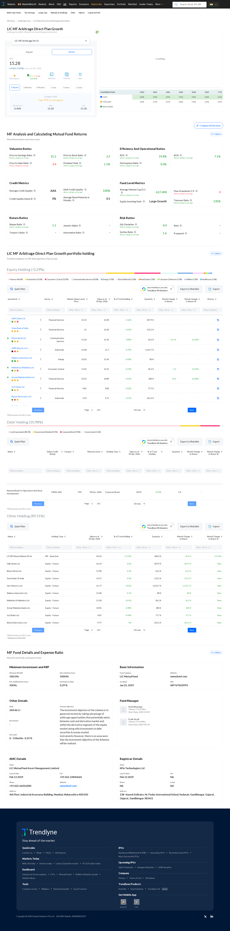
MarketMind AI (27, 4)
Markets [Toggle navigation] (11, 4)
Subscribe (96, 4)
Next (192, 410)
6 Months (40, 87)
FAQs (48, 852)
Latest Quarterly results (67, 863)
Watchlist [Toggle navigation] (132, 4)
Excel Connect (80, 889)
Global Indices (28, 878)
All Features (60, 852)
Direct (72, 52)
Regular (29, 52)
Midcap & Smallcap (59, 12)
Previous (38, 410)
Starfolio (122, 889)
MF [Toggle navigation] (65, 4)
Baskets (42, 4)
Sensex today (45, 863)
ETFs (52, 874)
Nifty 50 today (28, 863)
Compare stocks (29, 889)
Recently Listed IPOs (179, 852)
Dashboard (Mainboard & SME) (132, 852)
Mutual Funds (65, 874)
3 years (66, 87)
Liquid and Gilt (94, 12)
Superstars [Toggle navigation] (109, 4)
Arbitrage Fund (24, 21)
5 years (79, 87)
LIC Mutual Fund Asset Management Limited (52, 21)
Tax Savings (29, 12)
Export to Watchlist (189, 289)
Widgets (45, 889)
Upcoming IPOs (157, 852)
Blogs (39, 852)
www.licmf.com (68, 785)
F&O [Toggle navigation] (59, 4)
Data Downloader (61, 889)
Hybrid (81, 12)
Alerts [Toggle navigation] (51, 4)
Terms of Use (135, 878)
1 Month (14, 87)
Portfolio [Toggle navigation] (121, 4)
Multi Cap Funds (14, 12)
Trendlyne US (158, 889)
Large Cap (42, 12)
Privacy (122, 878)
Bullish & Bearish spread (87, 874)
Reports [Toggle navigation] (73, 4)
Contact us (27, 852)
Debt (73, 12)
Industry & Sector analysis (34, 874)
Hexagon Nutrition (145, 867)
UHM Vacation (164, 867)
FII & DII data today (91, 863)
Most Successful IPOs (129, 856)
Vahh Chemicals (126, 867)
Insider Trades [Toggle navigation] (146, 4)
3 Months (27, 87)
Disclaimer (150, 878)
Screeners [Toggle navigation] (84, 4)
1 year (53, 87)
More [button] (159, 4)
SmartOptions (136, 889)
